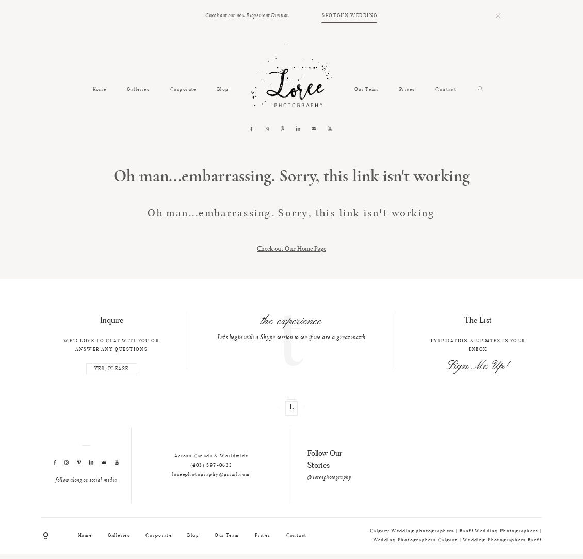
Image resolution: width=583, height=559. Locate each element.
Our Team (366, 89)
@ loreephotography (329, 478)
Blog (223, 89)
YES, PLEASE (111, 368)
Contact (445, 89)
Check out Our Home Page (291, 248)
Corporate (183, 89)
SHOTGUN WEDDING (349, 15)
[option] (291, 327)
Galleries (138, 89)
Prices (407, 89)
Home (100, 89)
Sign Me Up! (478, 366)
